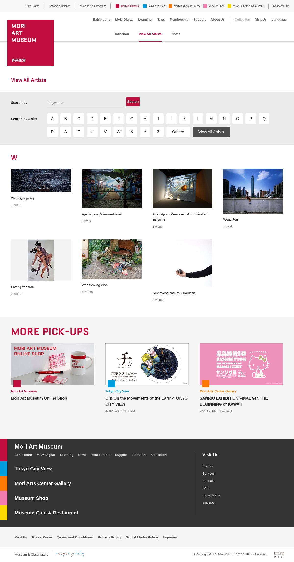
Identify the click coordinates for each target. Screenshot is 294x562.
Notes (176, 34)
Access (207, 466)
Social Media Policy (142, 537)
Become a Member (59, 6)
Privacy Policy (109, 537)
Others (178, 132)
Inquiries (208, 502)
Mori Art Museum (130, 6)
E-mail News (211, 495)
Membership (179, 19)
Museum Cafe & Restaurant (248, 6)
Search (133, 102)
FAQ (205, 488)
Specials (208, 481)
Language (279, 19)
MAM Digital (124, 19)
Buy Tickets (32, 6)
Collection (242, 19)
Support (200, 19)
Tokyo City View (156, 6)
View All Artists (150, 34)
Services (208, 473)
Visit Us (261, 19)
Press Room (42, 537)
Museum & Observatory (93, 6)
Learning (145, 19)
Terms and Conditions (75, 537)
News (161, 19)
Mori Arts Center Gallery (187, 6)
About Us (218, 19)
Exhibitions (101, 19)
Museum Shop (216, 6)
